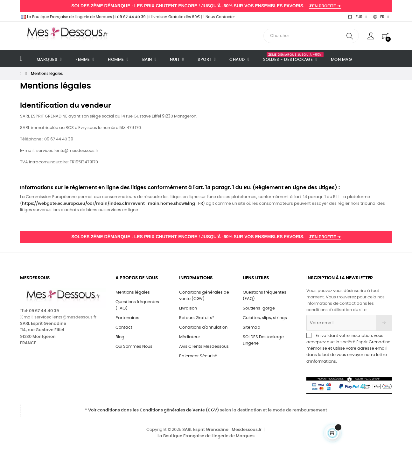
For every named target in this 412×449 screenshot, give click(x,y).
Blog (119, 337)
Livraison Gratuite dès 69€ (174, 17)
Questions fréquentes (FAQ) (137, 305)
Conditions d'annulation (203, 327)
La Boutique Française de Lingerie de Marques (66, 17)
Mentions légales (132, 292)
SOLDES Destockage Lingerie (263, 340)
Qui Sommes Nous (133, 347)
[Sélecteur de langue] (381, 17)
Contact (123, 327)
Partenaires (127, 318)
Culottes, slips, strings (265, 318)
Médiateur (189, 337)
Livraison (188, 308)
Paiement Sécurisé (198, 356)
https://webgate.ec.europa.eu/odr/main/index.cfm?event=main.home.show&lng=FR (112, 204)
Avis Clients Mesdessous (204, 347)
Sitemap (251, 327)
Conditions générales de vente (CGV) (204, 295)
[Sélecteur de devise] (357, 17)
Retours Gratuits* (196, 318)
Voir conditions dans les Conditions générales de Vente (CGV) (153, 410)
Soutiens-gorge (259, 308)
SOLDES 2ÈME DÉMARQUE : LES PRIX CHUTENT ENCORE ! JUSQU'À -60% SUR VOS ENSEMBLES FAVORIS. (206, 6)
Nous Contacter (218, 17)
